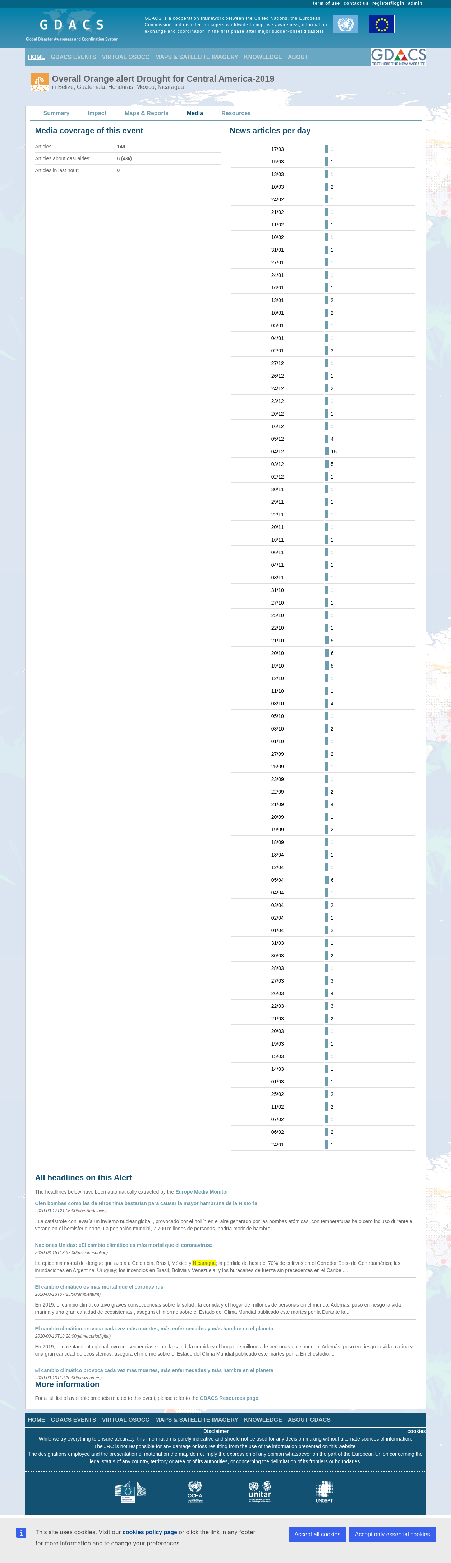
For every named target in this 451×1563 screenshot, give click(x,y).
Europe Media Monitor (201, 1192)
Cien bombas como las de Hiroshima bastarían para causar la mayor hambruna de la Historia (146, 1203)
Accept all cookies (317, 1534)
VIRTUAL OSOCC (125, 57)
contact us (356, 3)
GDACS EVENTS (73, 57)
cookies (416, 1431)
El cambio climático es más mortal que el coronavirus (99, 1287)
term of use (326, 3)
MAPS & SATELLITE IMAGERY (196, 57)
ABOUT (298, 57)
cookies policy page (150, 1532)
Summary (56, 113)
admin (415, 3)
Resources (236, 113)
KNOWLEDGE (263, 57)
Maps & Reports (147, 113)
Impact (97, 113)
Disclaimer (216, 1431)
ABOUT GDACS (309, 1420)
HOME (36, 57)
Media (195, 113)
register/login (388, 3)
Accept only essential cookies (392, 1534)
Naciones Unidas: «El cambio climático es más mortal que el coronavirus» (124, 1245)
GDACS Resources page (229, 1398)
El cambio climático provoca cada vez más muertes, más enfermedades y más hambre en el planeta (154, 1328)
